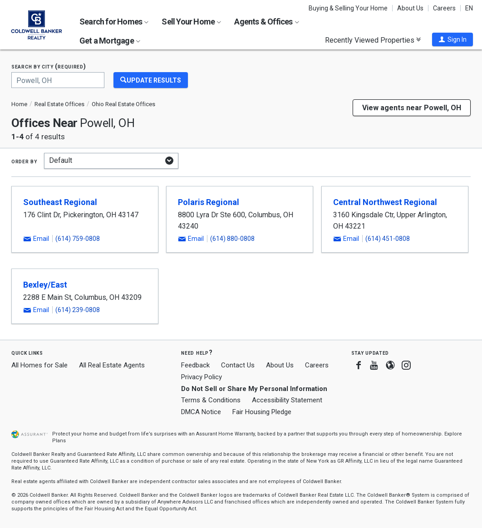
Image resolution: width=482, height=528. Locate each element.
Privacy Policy (201, 377)
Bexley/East (45, 284)
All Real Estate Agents (112, 365)
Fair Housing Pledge (261, 412)
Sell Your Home (191, 21)
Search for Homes (113, 21)
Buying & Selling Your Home (348, 8)
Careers (444, 8)
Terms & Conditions (211, 400)
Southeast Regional (60, 202)
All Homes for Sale (39, 365)
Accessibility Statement (287, 400)
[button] (452, 39)
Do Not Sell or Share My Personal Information (254, 389)
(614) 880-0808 (232, 238)
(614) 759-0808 (77, 238)
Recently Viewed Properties (373, 40)
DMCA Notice (201, 412)
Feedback (195, 365)
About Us (410, 8)
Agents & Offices (266, 21)
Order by (24, 161)
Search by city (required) (48, 66)
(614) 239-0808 (77, 309)
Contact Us (238, 365)
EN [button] (469, 8)
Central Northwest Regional (385, 202)
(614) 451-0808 (387, 238)
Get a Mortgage (109, 40)
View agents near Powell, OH (411, 107)
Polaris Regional (208, 202)
